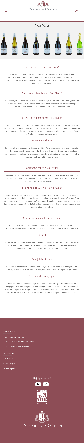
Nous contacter (8, 358)
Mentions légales (9, 369)
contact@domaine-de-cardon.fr (19, 346)
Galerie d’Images (9, 364)
